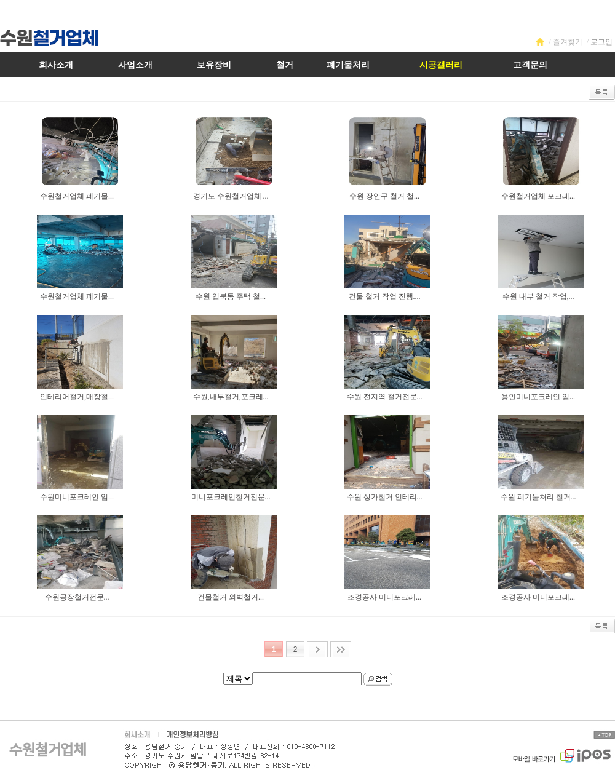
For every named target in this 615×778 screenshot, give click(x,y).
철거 (284, 64)
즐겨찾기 (567, 42)
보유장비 (214, 64)
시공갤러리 (440, 64)
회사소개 (56, 64)
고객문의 (530, 64)
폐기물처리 (348, 64)
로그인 (601, 42)
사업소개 (135, 64)
